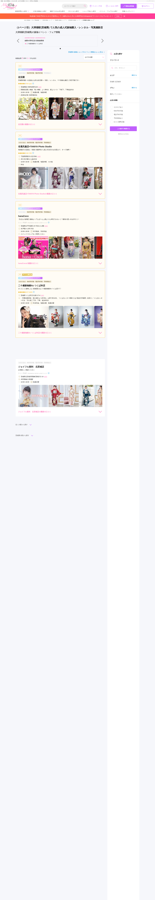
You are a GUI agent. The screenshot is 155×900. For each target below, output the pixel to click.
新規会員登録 (128, 6)
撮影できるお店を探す (57, 11)
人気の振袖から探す (39, 11)
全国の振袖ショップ (47, 20)
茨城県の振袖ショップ (60, 20)
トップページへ (150, 1)
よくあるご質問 (112, 6)
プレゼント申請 (96, 6)
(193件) (31, 292)
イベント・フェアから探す (108, 11)
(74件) (30, 153)
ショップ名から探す (89, 11)
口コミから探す (73, 11)
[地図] (39, 87)
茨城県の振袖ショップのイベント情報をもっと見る (86, 52)
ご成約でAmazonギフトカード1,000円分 (30, 69)
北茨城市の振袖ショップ (74, 20)
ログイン (146, 6)
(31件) (30, 83)
